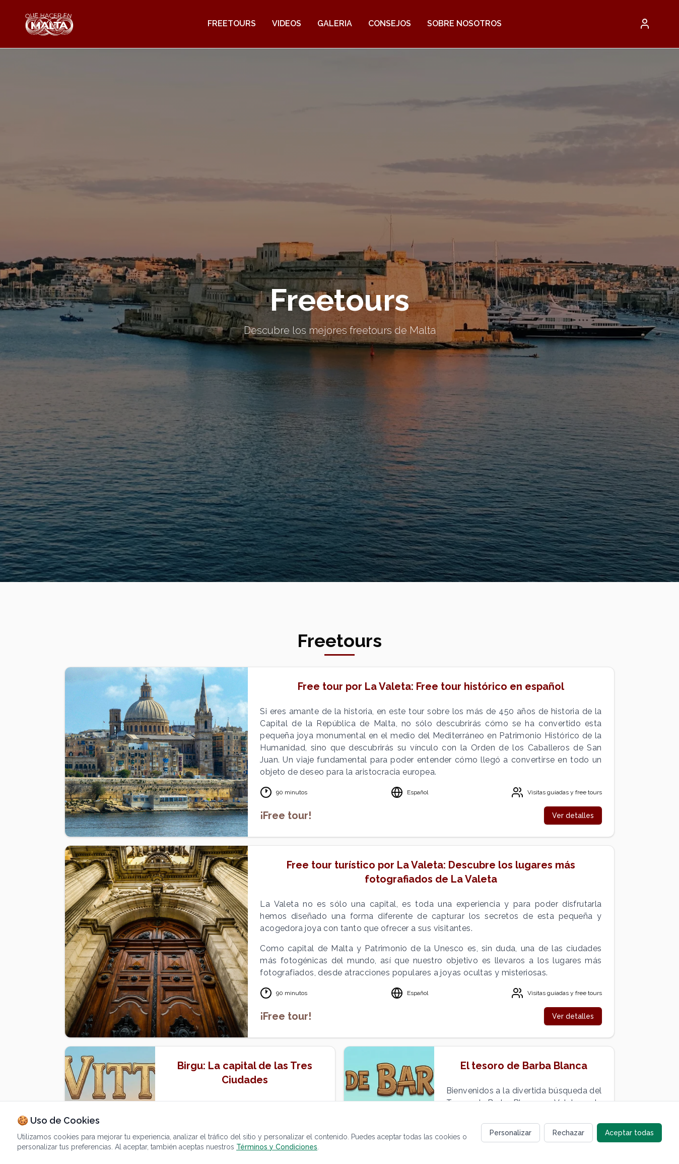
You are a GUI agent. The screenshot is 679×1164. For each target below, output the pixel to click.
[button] (645, 24)
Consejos (389, 23)
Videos (286, 23)
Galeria (334, 23)
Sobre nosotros (464, 23)
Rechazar (568, 1133)
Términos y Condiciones (276, 1147)
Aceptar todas (629, 1133)
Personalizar (510, 1133)
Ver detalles (573, 815)
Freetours (232, 23)
